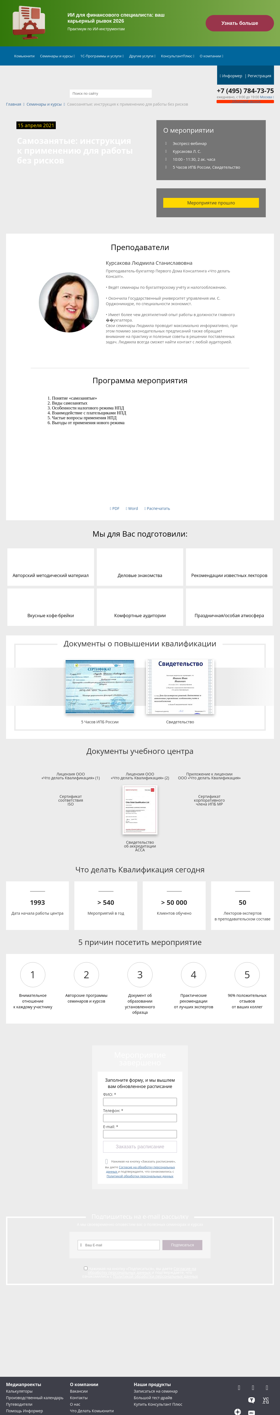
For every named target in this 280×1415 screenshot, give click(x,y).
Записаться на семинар (155, 1391)
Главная (13, 104)
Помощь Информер (24, 1410)
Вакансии (79, 1391)
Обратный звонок (245, 101)
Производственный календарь (34, 1397)
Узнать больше (239, 23)
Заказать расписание (140, 1146)
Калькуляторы (19, 1391)
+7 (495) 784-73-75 (245, 90)
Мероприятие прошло (211, 203)
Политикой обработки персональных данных (140, 1176)
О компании (211, 55)
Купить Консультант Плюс (158, 1404)
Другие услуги (142, 55)
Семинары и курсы (57, 55)
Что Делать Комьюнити (92, 1410)
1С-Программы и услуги (102, 55)
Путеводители (19, 1404)
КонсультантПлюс (177, 55)
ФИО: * (109, 1094)
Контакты (79, 1397)
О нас (75, 1404)
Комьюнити (24, 55)
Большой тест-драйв (153, 1397)
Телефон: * (113, 1111)
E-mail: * (110, 1127)
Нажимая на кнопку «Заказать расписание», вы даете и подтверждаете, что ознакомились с (140, 1168)
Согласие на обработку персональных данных (142, 1270)
